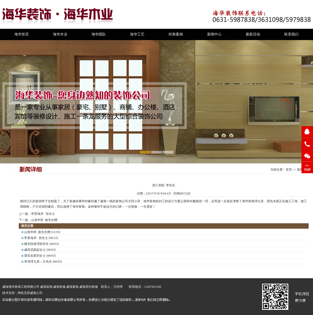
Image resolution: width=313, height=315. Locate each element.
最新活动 (253, 34)
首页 (289, 169)
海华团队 (98, 34)
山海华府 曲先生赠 (44, 220)
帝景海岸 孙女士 (43, 214)
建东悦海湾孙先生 (36, 244)
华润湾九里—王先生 (38, 261)
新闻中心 (214, 34)
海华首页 (21, 34)
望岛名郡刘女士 (35, 255)
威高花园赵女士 (35, 250)
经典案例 (176, 34)
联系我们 (291, 34)
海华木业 (60, 34)
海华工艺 (137, 34)
